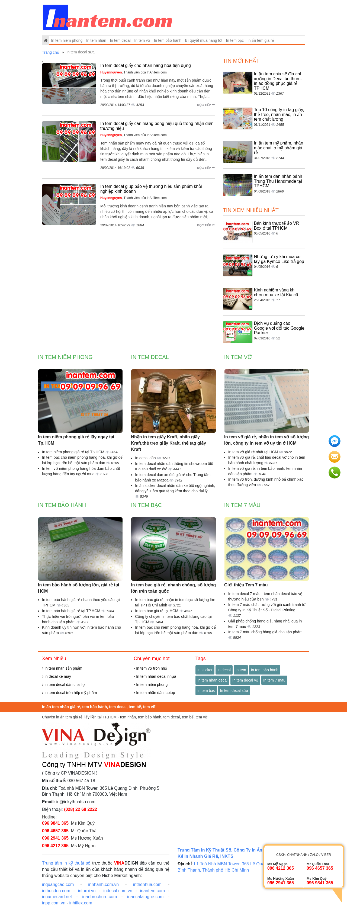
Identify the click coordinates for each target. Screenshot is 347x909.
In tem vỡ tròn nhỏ (150, 668)
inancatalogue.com (145, 896)
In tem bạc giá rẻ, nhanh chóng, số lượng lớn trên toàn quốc (173, 588)
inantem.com (152, 890)
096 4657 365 (55, 830)
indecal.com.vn (117, 890)
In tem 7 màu (242, 505)
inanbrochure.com (99, 896)
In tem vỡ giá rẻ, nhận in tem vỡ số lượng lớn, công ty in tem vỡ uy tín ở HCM (266, 440)
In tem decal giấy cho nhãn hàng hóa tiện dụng (145, 65)
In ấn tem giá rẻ (261, 40)
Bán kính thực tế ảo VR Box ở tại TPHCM (276, 225)
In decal (224, 670)
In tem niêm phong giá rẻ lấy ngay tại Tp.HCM (76, 440)
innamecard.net (57, 896)
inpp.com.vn (53, 903)
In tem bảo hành (167, 40)
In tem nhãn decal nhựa (155, 676)
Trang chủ (50, 52)
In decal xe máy (56, 676)
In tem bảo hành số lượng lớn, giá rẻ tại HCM (78, 588)
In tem (241, 670)
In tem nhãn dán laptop (154, 692)
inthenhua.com (147, 884)
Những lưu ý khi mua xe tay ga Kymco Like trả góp (279, 259)
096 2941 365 (55, 838)
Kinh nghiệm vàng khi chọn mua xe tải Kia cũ (276, 292)
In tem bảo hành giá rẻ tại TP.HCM (71, 611)
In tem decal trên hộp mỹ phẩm (69, 692)
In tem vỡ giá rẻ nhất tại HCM (253, 452)
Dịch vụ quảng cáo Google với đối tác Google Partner (279, 328)
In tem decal (120, 40)
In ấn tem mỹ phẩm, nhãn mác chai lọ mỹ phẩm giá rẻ (278, 148)
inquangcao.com (58, 884)
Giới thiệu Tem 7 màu (246, 585)
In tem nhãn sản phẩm (62, 668)
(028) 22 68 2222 (80, 809)
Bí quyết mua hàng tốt (203, 40)
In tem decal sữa (234, 690)
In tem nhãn (96, 40)
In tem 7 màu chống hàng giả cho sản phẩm (265, 632)
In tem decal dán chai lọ (63, 684)
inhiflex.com (80, 903)
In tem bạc (235, 40)
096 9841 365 (55, 823)
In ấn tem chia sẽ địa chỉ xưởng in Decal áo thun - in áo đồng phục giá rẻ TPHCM (278, 81)
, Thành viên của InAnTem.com (133, 72)
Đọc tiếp (206, 105)
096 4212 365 (55, 845)
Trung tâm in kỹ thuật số (66, 863)
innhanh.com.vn (103, 884)
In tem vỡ (142, 40)
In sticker (205, 670)
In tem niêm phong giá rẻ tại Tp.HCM (73, 452)
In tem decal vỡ (245, 680)
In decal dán (146, 458)
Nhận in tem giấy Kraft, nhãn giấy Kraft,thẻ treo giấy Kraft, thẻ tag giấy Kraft (168, 443)
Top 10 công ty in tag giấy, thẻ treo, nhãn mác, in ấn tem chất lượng (279, 114)
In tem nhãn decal (212, 680)
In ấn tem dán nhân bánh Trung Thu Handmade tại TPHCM (278, 181)
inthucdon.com (56, 890)
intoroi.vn (87, 890)
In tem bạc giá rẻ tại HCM (157, 611)
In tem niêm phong (66, 40)
